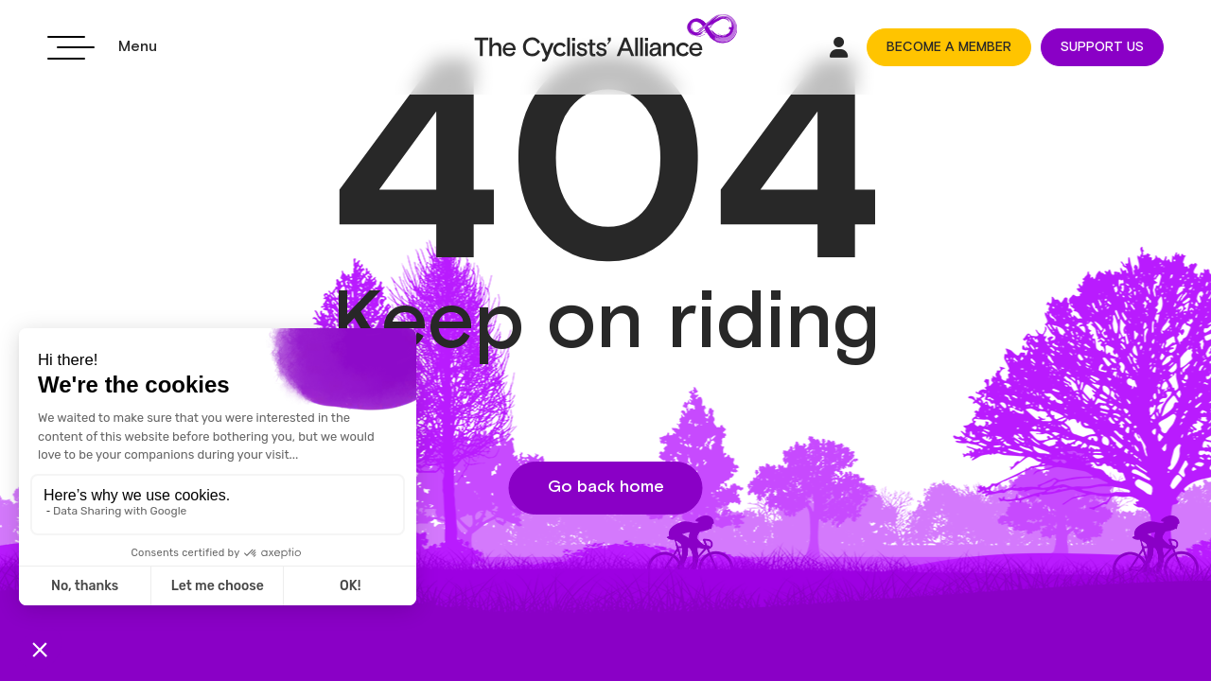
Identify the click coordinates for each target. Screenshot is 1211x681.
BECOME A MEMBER (948, 47)
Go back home (606, 487)
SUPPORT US (1102, 47)
